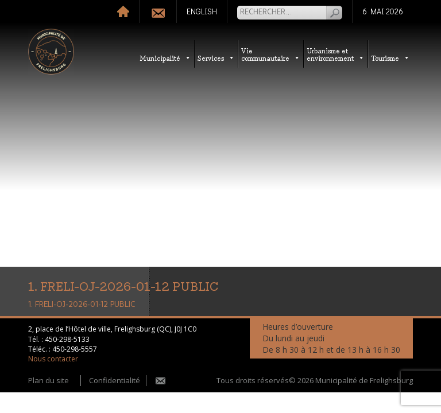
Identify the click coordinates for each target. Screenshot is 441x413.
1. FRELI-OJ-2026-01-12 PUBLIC (81, 305)
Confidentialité (114, 380)
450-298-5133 (67, 339)
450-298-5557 (74, 349)
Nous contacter (53, 359)
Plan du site (48, 380)
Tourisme (390, 57)
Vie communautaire (270, 54)
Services (216, 57)
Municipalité (165, 57)
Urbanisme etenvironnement (336, 54)
